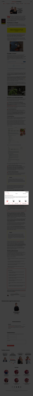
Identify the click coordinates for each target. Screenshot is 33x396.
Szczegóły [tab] (16, 193)
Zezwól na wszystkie (24, 203)
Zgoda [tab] (8, 193)
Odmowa (8, 203)
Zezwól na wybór (16, 203)
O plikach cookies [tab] (24, 193)
